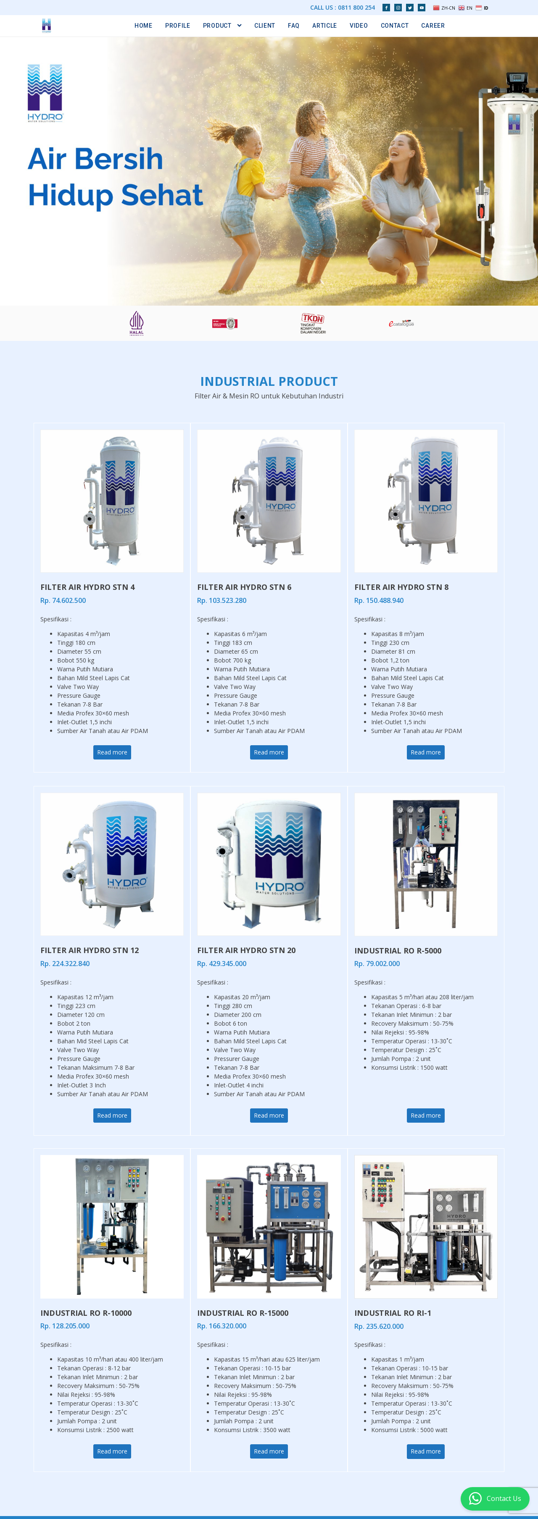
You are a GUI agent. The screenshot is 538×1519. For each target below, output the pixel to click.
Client (264, 25)
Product (222, 25)
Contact (395, 25)
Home (143, 25)
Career (433, 25)
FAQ (294, 25)
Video (359, 25)
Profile (177, 25)
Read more (112, 752)
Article (324, 25)
